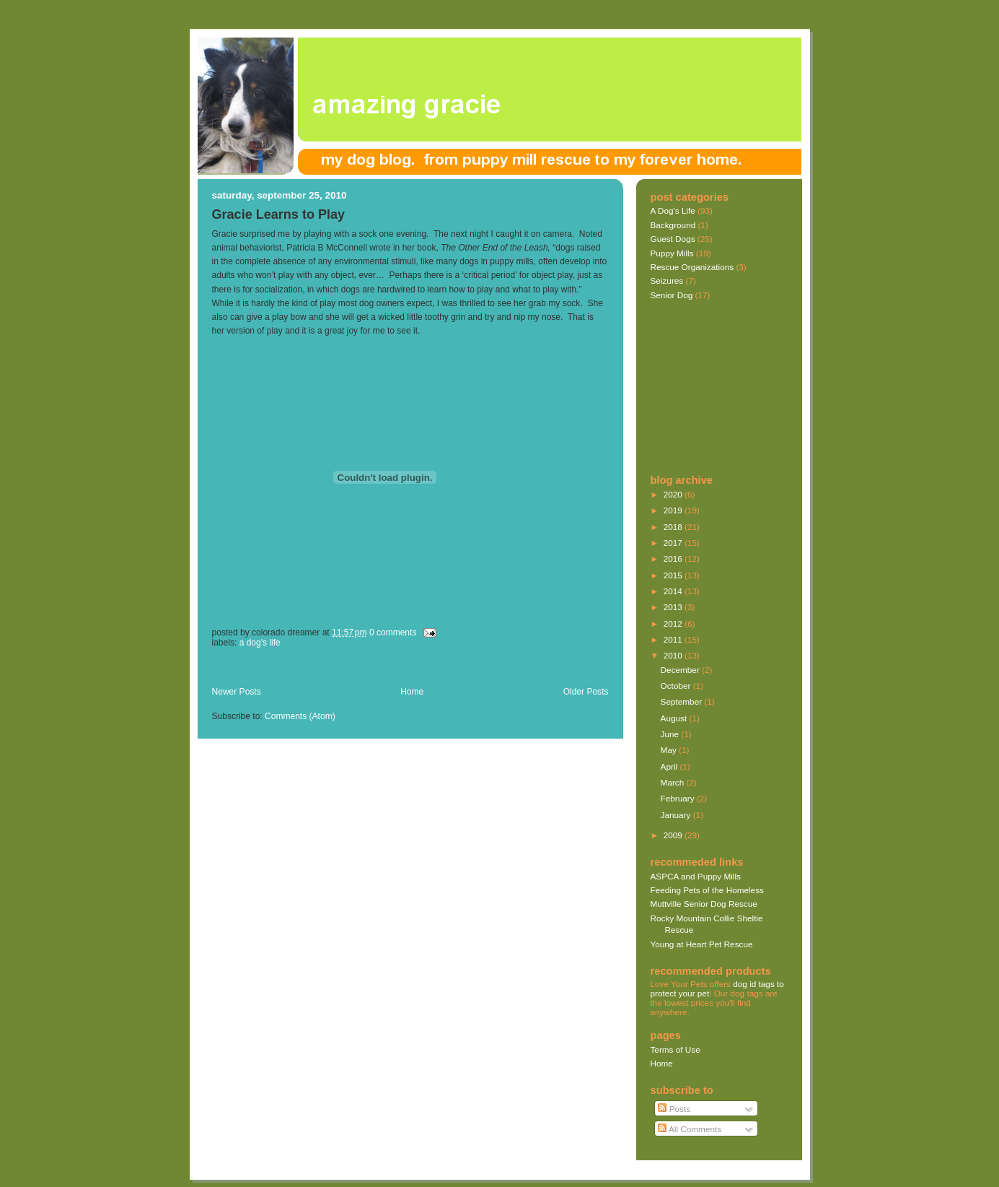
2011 (674, 639)
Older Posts (586, 692)
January (677, 814)
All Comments (689, 1129)
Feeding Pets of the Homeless (707, 890)
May (670, 750)
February (679, 798)
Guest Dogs (673, 238)
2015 (674, 575)
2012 (674, 623)
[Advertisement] (381, 670)
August (675, 718)
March (674, 782)
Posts (674, 1108)
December (681, 669)
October (677, 685)
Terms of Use (675, 1049)
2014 (674, 591)
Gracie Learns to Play (279, 214)
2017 (674, 542)
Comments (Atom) (300, 716)
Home (411, 692)
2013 (674, 607)
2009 (674, 835)
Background (673, 225)
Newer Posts (236, 692)
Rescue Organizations (692, 266)
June (671, 734)
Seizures (667, 280)
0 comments (393, 632)
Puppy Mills (672, 253)
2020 (674, 494)
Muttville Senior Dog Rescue (704, 903)
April (670, 766)
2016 (674, 558)
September (683, 701)
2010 (674, 655)
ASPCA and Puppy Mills (696, 876)
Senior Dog (672, 295)
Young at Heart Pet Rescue (702, 944)
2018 (674, 526)
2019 (674, 510)
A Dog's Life (260, 643)
